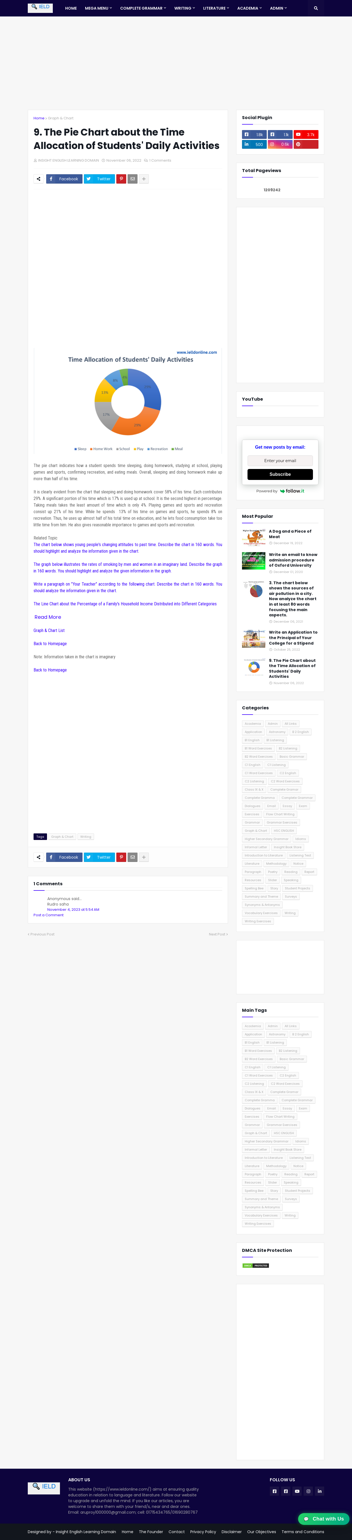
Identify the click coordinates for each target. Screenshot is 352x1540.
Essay (287, 806)
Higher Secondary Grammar (266, 839)
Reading (291, 872)
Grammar (252, 822)
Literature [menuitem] (214, 8)
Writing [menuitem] (182, 8)
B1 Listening (275, 740)
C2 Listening (254, 781)
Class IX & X (254, 789)
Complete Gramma (260, 798)
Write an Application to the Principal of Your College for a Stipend (293, 638)
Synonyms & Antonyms (262, 905)
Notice (298, 863)
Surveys (291, 896)
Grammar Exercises (282, 822)
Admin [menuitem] (276, 8)
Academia (253, 723)
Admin (273, 723)
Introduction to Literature (264, 855)
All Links (291, 723)
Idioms (300, 839)
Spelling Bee (254, 888)
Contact (177, 1532)
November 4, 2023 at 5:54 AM (73, 909)
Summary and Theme (261, 896)
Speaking (291, 880)
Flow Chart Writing (280, 814)
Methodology (276, 863)
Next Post (217, 934)
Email (271, 806)
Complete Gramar (284, 789)
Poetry (272, 872)
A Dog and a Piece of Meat (290, 534)
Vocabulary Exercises (261, 913)
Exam (303, 806)
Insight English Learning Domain (86, 1532)
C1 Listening (276, 765)
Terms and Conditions (303, 1532)
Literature (252, 863)
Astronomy (277, 732)
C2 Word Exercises (285, 781)
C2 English (288, 773)
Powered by (280, 491)
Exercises (252, 814)
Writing (85, 836)
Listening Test (300, 855)
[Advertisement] (176, 63)
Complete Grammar (297, 798)
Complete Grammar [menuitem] (141, 8)
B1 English (252, 740)
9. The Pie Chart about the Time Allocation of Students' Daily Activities (292, 668)
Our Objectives (261, 1532)
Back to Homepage (50, 643)
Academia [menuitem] (247, 8)
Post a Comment (49, 915)
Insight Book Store (287, 847)
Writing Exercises (258, 921)
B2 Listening (288, 748)
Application (253, 732)
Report (309, 872)
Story (274, 888)
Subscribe (280, 474)
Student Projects (297, 888)
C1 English (252, 765)
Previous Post (42, 934)
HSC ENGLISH (284, 830)
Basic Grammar (292, 756)
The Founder (151, 1532)
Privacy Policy (203, 1532)
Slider (272, 880)
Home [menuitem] (71, 8)
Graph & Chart (60, 118)
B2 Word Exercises (259, 756)
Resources (253, 880)
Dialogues (252, 806)
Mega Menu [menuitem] (96, 8)
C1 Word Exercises (259, 773)
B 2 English (300, 732)
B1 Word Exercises (258, 748)
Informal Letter (256, 847)
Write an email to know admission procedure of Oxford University (293, 560)
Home (39, 118)
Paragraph (253, 872)
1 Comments (160, 160)
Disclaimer (232, 1532)
